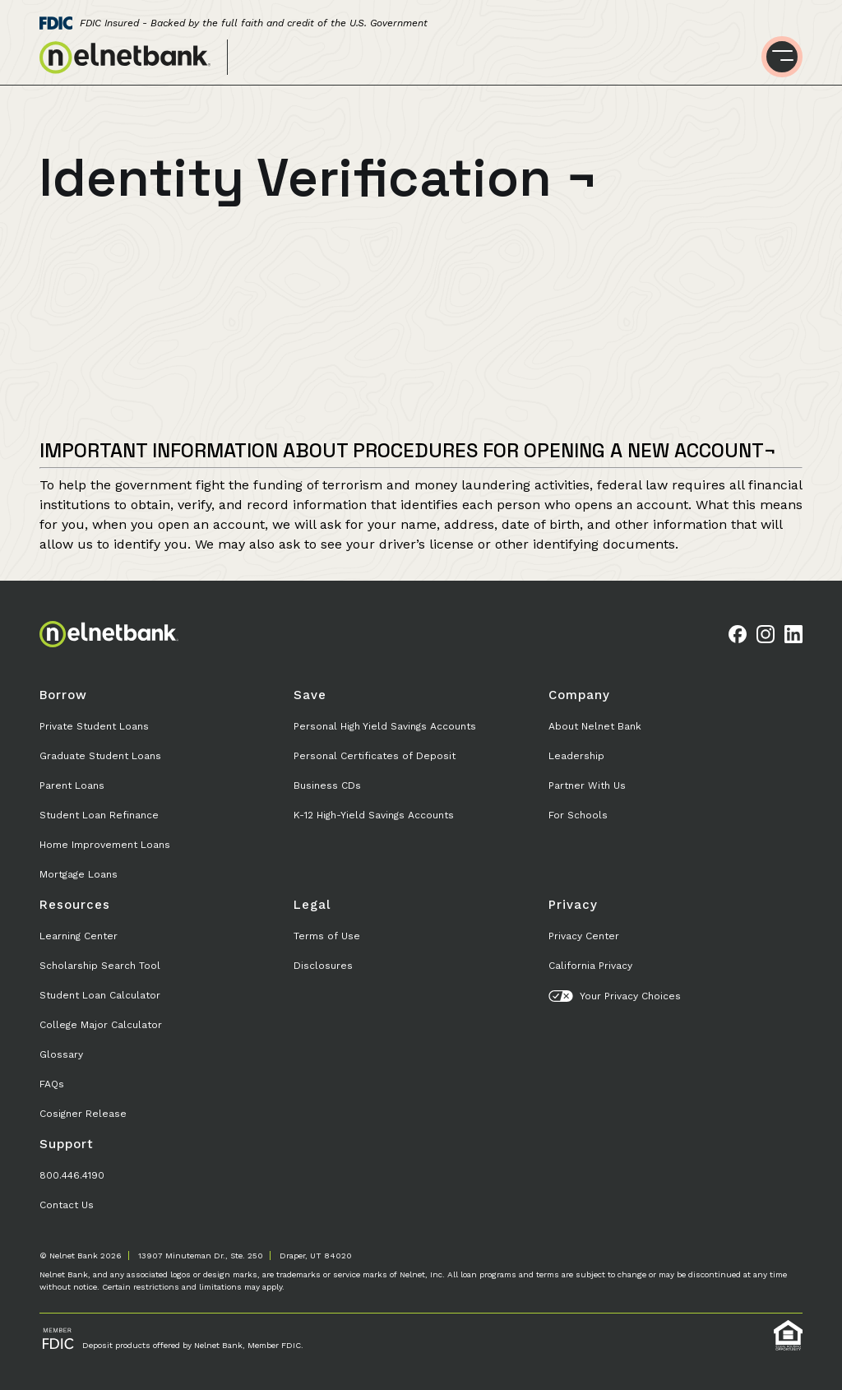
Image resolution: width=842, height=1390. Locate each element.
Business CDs (327, 785)
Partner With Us (587, 785)
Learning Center (78, 936)
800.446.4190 (71, 1175)
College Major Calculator (100, 1025)
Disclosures (323, 966)
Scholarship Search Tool (99, 966)
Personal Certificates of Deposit (375, 756)
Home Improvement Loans (104, 845)
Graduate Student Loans (100, 756)
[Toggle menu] (782, 56)
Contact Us (66, 1205)
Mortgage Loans (78, 874)
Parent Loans (71, 785)
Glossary (61, 1054)
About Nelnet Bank (594, 726)
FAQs (51, 1084)
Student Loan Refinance (99, 815)
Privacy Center (583, 936)
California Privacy (590, 966)
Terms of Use (327, 936)
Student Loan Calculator (99, 995)
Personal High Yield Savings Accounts (385, 726)
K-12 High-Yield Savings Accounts (374, 815)
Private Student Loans (94, 726)
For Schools (578, 815)
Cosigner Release (83, 1114)
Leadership (576, 756)
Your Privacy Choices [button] (614, 996)
